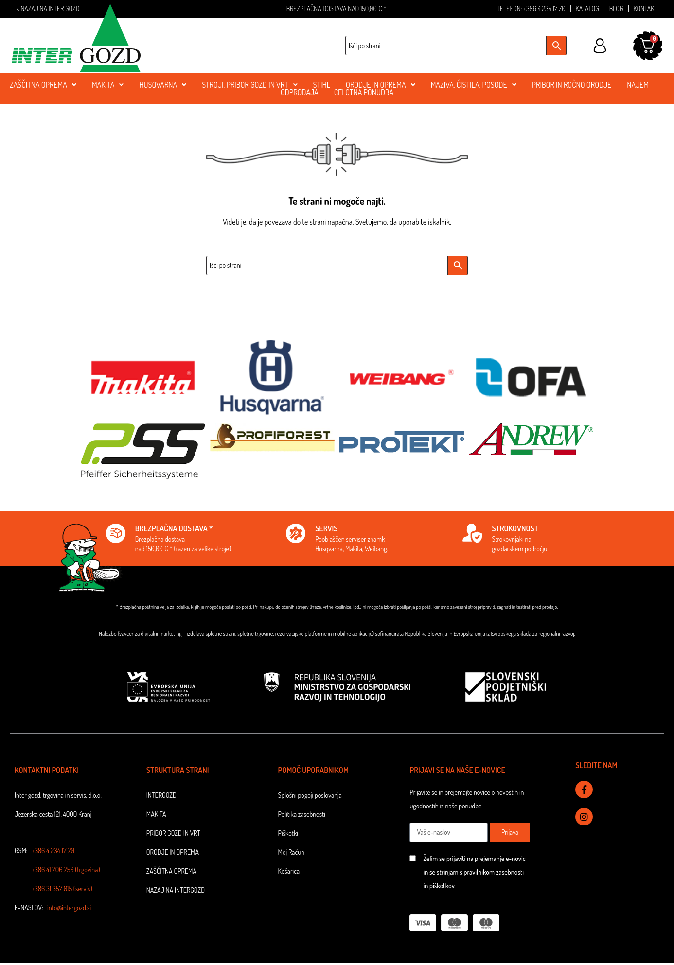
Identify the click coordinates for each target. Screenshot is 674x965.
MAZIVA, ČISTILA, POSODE (473, 84)
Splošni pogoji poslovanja (310, 795)
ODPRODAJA (300, 92)
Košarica (289, 871)
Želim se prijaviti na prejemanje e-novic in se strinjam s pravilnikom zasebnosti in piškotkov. (474, 872)
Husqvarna (162, 84)
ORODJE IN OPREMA (380, 84)
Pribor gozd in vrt (173, 833)
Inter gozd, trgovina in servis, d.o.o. (58, 795)
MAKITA (108, 84)
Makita (156, 814)
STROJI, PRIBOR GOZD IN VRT (249, 84)
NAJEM (638, 84)
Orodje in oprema (172, 852)
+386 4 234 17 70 (53, 850)
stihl (322, 84)
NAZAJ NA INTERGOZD (175, 890)
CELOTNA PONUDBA (363, 92)
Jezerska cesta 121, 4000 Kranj (53, 814)
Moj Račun (291, 852)
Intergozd (161, 795)
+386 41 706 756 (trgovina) (66, 869)
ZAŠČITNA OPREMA (43, 84)
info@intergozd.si (69, 907)
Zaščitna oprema (171, 871)
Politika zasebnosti (301, 814)
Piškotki (288, 833)
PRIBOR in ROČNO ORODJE (572, 84)
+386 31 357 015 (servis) (62, 888)
